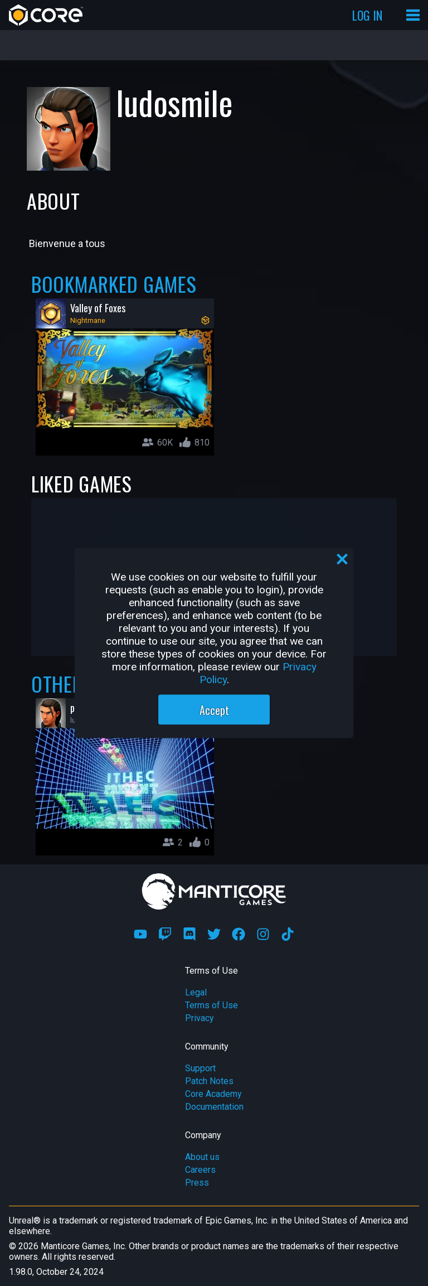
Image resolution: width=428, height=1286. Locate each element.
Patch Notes (209, 1081)
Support (200, 1068)
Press (197, 1182)
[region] (214, 643)
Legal (196, 992)
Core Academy (213, 1094)
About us (202, 1157)
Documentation (214, 1106)
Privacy (199, 1018)
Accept (214, 710)
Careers (200, 1169)
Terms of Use (211, 1005)
